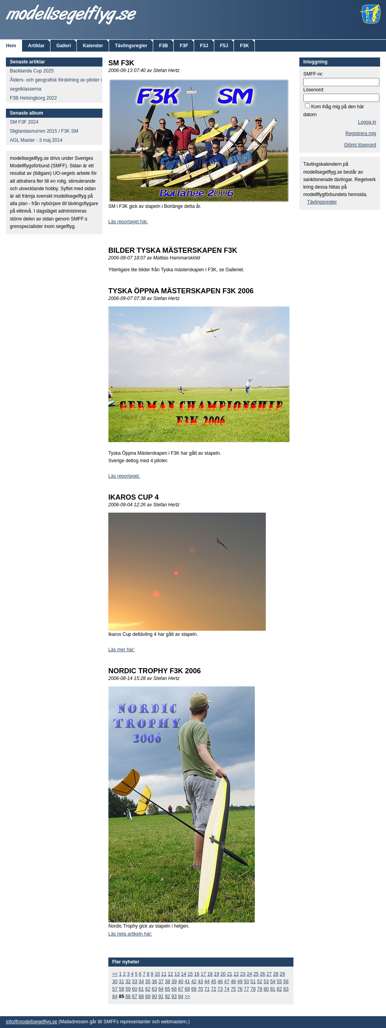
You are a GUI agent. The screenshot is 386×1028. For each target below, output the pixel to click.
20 (223, 974)
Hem (11, 45)
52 (259, 981)
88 (141, 996)
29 (282, 974)
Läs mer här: (121, 649)
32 (127, 981)
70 (200, 989)
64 (160, 989)
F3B (163, 45)
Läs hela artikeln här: (130, 934)
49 (239, 981)
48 (233, 981)
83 (285, 989)
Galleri (63, 45)
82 (279, 989)
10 (157, 974)
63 (154, 989)
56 (285, 981)
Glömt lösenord (360, 145)
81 (272, 989)
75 (233, 989)
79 (259, 989)
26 (262, 974)
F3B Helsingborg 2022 (33, 98)
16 (196, 974)
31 (121, 981)
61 (141, 989)
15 (190, 974)
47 (226, 981)
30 (114, 981)
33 (134, 981)
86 (127, 996)
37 (160, 981)
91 (160, 996)
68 (187, 989)
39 (173, 981)
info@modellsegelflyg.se (31, 1021)
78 (253, 989)
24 (249, 974)
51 (253, 981)
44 (207, 981)
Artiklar (36, 45)
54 (272, 981)
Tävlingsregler (131, 45)
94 (180, 996)
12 (170, 974)
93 (173, 996)
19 (216, 974)
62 (147, 989)
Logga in (367, 122)
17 (203, 974)
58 (121, 989)
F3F (184, 45)
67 (180, 989)
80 (266, 989)
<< (115, 974)
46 (220, 981)
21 (229, 974)
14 (183, 974)
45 (213, 981)
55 (279, 981)
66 (173, 989)
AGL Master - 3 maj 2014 (36, 140)
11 (163, 974)
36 (154, 981)
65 (167, 989)
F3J (204, 45)
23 (242, 974)
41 (187, 981)
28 (275, 974)
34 (141, 981)
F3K (244, 45)
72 (213, 989)
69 (193, 989)
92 (167, 996)
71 (207, 989)
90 (154, 996)
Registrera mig (360, 133)
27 (269, 974)
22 (236, 974)
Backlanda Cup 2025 (32, 71)
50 (246, 981)
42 (193, 981)
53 (266, 981)
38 (167, 981)
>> (187, 996)
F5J (224, 45)
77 (246, 989)
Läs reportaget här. (128, 221)
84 (114, 996)
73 (220, 989)
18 (209, 974)
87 (134, 996)
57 (114, 989)
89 (147, 996)
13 (177, 974)
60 (134, 989)
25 (255, 974)
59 (127, 989)
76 (239, 989)
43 (200, 981)
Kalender (93, 45)
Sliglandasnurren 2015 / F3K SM (44, 131)
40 (180, 981)
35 (147, 981)
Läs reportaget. (124, 476)
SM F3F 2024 (24, 122)
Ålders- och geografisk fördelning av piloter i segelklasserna (56, 84)
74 (226, 989)
